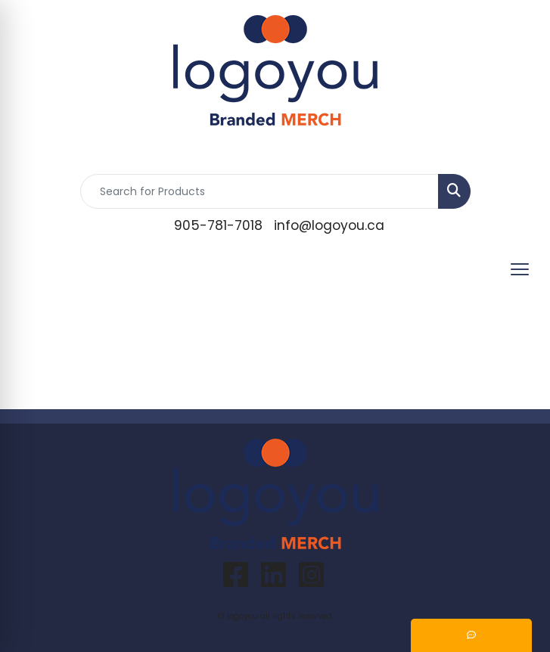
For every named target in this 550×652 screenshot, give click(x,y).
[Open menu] (520, 269)
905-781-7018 (218, 225)
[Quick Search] (259, 191)
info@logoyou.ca (329, 225)
